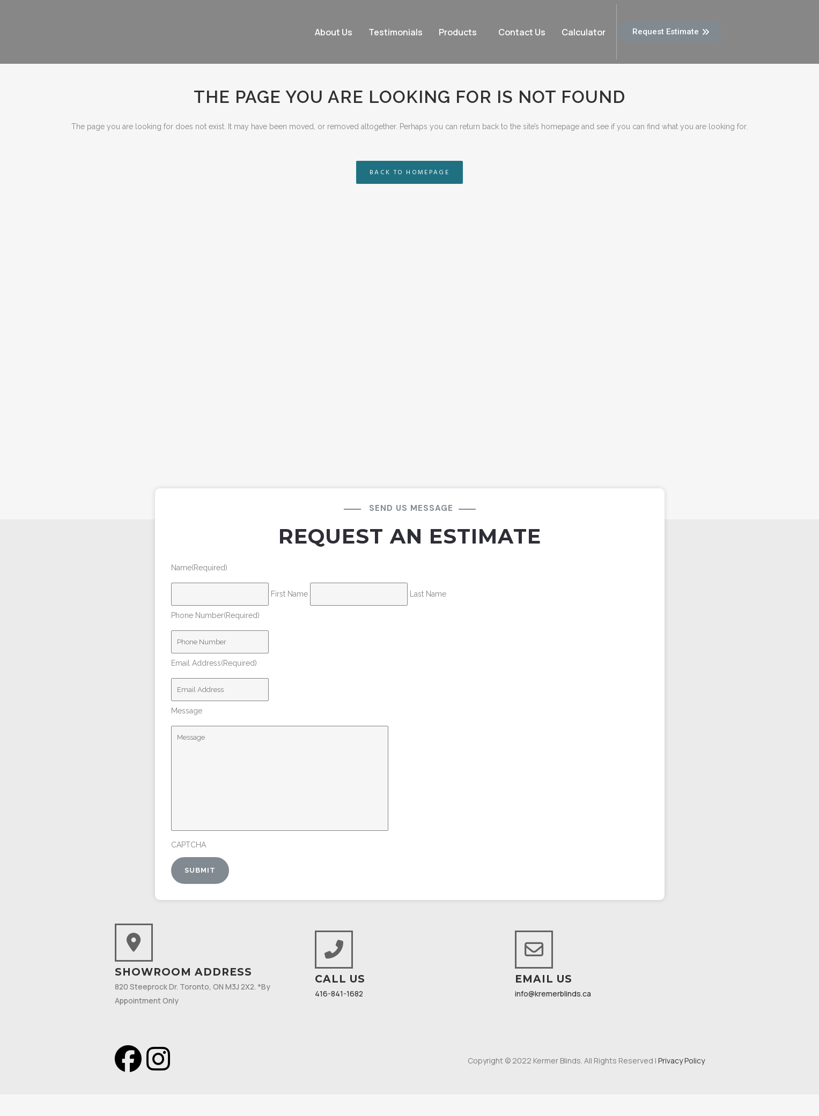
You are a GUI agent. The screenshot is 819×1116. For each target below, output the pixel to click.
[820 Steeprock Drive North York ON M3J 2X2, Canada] (409, 381)
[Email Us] (534, 950)
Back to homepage (409, 172)
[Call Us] (334, 950)
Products (458, 32)
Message (186, 710)
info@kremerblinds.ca (553, 993)
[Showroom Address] (134, 943)
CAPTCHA (188, 844)
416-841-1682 (339, 993)
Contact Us (521, 32)
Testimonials (395, 32)
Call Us (340, 979)
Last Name (428, 594)
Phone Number (215, 615)
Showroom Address (183, 972)
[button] (460, 32)
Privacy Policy (681, 1060)
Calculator (584, 32)
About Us (333, 32)
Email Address (214, 663)
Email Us (543, 979)
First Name (289, 594)
